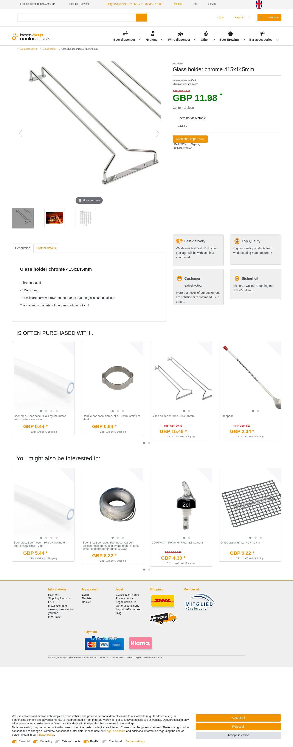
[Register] (236, 17)
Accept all (238, 717)
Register (87, 597)
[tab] (23, 247)
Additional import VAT (190, 138)
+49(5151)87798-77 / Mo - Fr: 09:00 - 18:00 (130, 3)
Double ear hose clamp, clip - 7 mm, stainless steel (111, 417)
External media (71, 741)
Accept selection (238, 735)
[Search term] (76, 17)
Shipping (195, 144)
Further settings (135, 741)
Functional (115, 741)
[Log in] (218, 17)
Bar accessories (261, 39)
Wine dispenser (179, 39)
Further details (46, 247)
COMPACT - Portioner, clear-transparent (177, 541)
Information (55, 615)
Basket (86, 600)
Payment (53, 593)
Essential (24, 741)
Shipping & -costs (59, 597)
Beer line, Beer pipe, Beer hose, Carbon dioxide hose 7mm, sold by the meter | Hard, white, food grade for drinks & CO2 (111, 545)
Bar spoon (227, 415)
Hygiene (152, 39)
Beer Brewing (229, 39)
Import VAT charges (128, 608)
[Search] (141, 17)
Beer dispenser (124, 39)
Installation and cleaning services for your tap (61, 608)
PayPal (94, 741)
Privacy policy (124, 597)
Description (22, 247)
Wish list (181, 125)
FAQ (51, 600)
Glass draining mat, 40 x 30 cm (240, 541)
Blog (118, 611)
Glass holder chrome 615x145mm (173, 415)
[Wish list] (251, 17)
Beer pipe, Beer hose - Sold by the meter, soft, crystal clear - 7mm (40, 417)
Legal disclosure (126, 600)
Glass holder (49, 48)
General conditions (127, 604)
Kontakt (171, 3)
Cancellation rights (127, 593)
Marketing (46, 741)
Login (85, 593)
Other (205, 39)
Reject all (238, 726)
